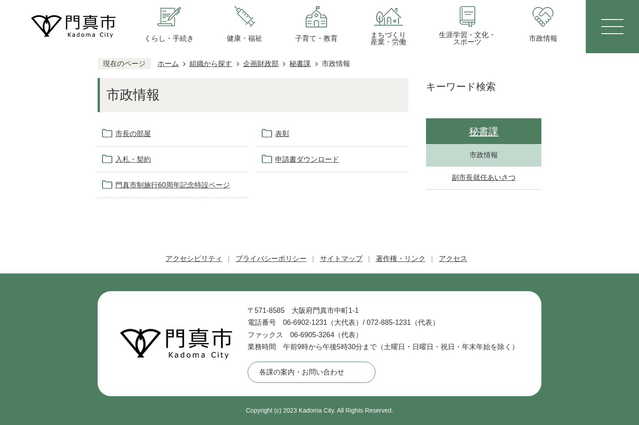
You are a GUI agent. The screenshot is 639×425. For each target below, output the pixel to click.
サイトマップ (341, 258)
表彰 (282, 133)
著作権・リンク (401, 258)
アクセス (453, 258)
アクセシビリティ (194, 258)
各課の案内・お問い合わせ (301, 372)
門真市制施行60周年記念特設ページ (172, 185)
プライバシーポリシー (271, 258)
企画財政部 (261, 63)
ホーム (168, 63)
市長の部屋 (133, 133)
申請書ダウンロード (307, 159)
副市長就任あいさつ (484, 177)
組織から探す (210, 63)
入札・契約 (133, 159)
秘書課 (300, 63)
